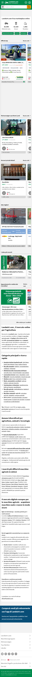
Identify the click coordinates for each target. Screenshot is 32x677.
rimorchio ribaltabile (14, 377)
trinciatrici (11, 391)
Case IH (12, 482)
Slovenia (23, 520)
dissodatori (23, 375)
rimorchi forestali (17, 372)
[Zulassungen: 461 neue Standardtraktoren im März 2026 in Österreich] (13, 304)
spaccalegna (25, 372)
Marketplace (24, 33)
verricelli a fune (8, 372)
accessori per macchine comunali (16, 452)
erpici (17, 375)
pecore (21, 436)
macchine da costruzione (13, 427)
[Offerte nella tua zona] (2, 7)
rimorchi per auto (25, 377)
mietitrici (17, 366)
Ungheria (18, 520)
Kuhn (26, 484)
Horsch (26, 486)
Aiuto (3, 660)
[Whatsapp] (16, 654)
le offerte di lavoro (6, 441)
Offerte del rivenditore (8, 33)
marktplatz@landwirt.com (11, 675)
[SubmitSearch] (29, 7)
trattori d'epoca (22, 364)
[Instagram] (5, 654)
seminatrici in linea (21, 379)
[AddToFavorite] (23, 46)
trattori (22, 427)
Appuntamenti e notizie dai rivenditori (9, 285)
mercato (7, 344)
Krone (3, 486)
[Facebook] (9, 654)
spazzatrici (12, 395)
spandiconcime (24, 385)
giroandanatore (24, 366)
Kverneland (14, 486)
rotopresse (12, 368)
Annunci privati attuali (8, 160)
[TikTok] (12, 654)
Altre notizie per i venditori (23, 322)
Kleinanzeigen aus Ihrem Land (10, 116)
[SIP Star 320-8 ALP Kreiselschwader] (13, 227)
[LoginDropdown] (29, 2)
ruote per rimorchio (13, 383)
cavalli (16, 436)
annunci (17, 33)
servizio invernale (19, 395)
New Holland (10, 364)
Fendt (5, 364)
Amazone (20, 486)
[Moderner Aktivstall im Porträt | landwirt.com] (13, 267)
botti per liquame (8, 387)
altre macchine (6, 454)
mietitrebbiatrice (18, 389)
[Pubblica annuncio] (25, 2)
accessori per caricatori (18, 399)
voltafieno (6, 368)
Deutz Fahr (21, 484)
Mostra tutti (27, 41)
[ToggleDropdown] (16, 636)
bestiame (11, 436)
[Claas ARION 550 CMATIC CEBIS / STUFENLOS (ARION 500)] (13, 63)
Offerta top (4, 41)
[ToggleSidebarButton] (2, 2)
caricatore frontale (17, 397)
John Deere (26, 362)
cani (24, 436)
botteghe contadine (14, 429)
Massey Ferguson (6, 484)
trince (13, 379)
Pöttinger (7, 486)
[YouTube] (2, 654)
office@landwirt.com (7, 598)
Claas (16, 364)
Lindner (7, 482)
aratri (27, 375)
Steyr (19, 480)
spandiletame (17, 387)
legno (8, 431)
